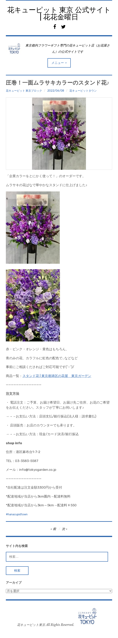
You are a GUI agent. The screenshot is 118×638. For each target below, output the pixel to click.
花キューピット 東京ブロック (24, 90)
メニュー (57, 63)
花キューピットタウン (83, 90)
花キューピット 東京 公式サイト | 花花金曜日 (59, 13)
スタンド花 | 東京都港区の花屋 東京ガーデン (56, 376)
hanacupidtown (18, 514)
